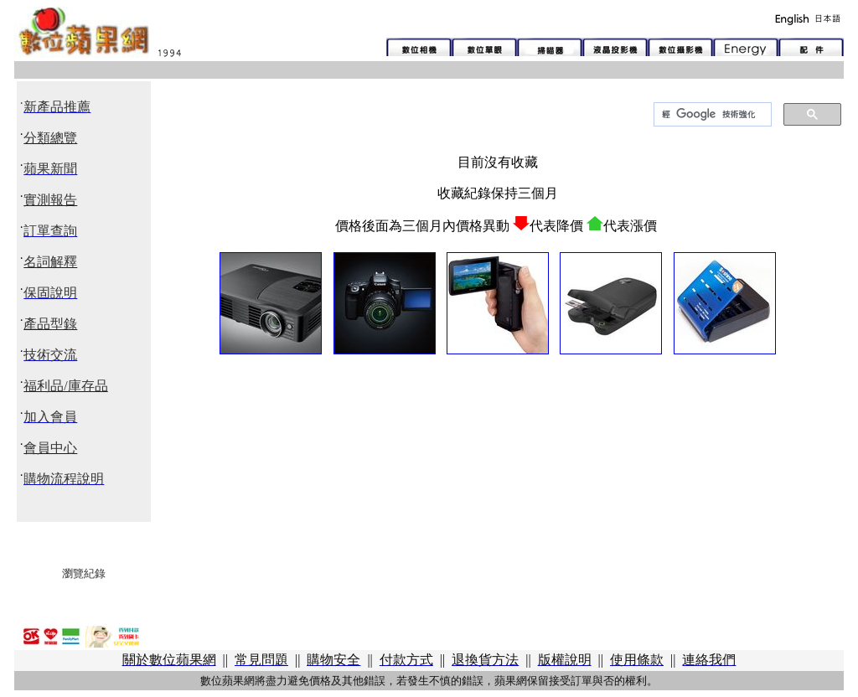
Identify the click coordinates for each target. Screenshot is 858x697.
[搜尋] (711, 114)
